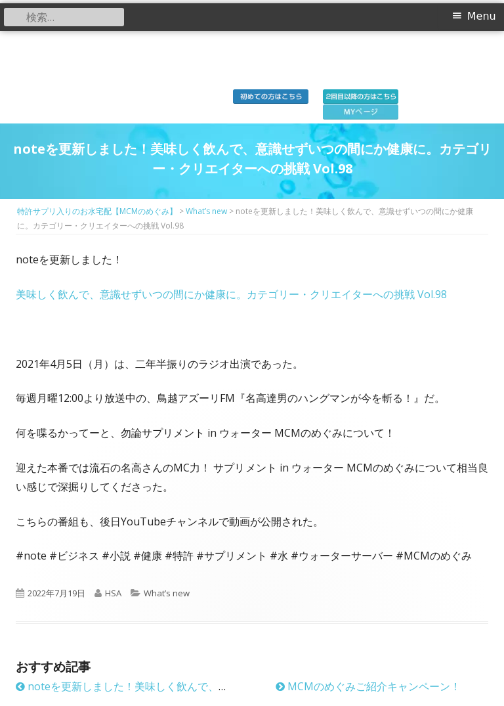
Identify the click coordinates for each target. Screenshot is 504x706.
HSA (113, 593)
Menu (481, 16)
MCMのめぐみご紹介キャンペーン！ (368, 686)
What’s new (167, 593)
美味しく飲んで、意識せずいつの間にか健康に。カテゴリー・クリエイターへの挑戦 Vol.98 (231, 294)
